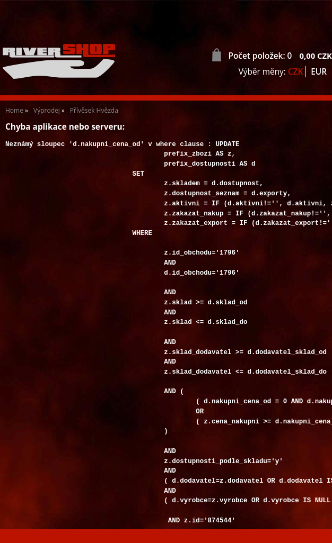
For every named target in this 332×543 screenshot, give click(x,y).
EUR (319, 71)
